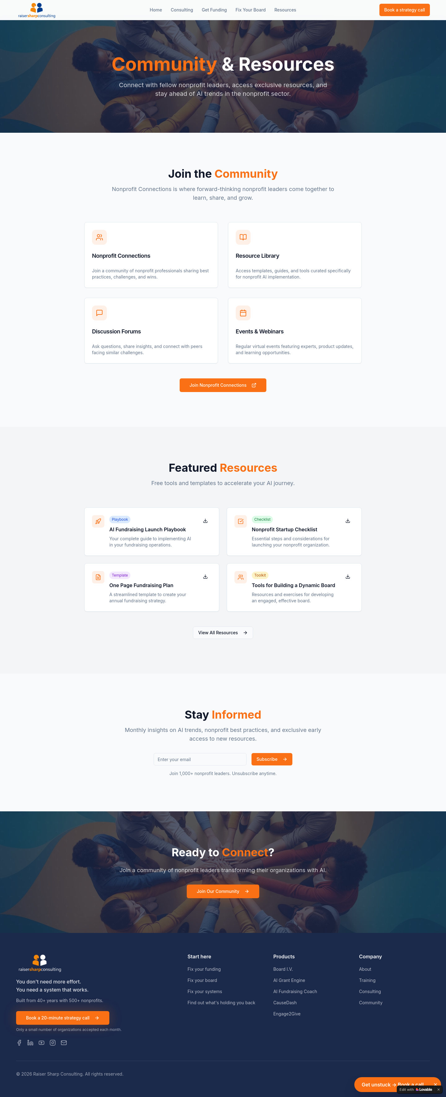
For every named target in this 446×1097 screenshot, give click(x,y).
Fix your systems (205, 991)
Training (367, 980)
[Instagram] (53, 1043)
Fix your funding (204, 969)
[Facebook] (19, 1043)
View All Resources (223, 632)
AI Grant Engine (289, 980)
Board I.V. (283, 969)
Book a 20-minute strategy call (62, 1017)
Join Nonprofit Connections (223, 385)
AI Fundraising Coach (295, 991)
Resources (285, 9)
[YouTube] (41, 1043)
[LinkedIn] (30, 1043)
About (365, 969)
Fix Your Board (250, 9)
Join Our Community (223, 891)
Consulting (182, 9)
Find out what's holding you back (222, 1002)
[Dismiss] (435, 1084)
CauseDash (285, 1002)
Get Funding (214, 9)
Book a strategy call (404, 9)
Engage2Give (286, 1013)
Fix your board (202, 980)
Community (371, 1002)
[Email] (64, 1043)
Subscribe (271, 759)
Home (156, 9)
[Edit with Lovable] (416, 1089)
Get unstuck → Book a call (393, 1084)
